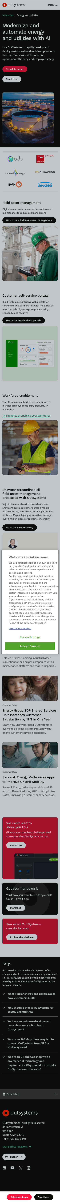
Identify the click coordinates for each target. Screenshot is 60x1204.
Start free (43, 1197)
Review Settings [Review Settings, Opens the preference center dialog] (30, 637)
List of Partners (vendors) (20, 628)
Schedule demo (19, 1197)
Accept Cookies (30, 646)
